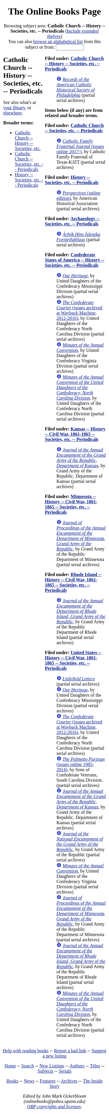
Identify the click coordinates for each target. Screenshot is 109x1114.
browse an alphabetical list (58, 41)
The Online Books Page (54, 11)
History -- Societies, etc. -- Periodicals (29, 180)
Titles (95, 1065)
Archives (69, 1080)
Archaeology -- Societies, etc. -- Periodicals (72, 221)
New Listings (51, 1065)
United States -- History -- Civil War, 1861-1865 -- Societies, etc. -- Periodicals (73, 660)
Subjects (45, 1071)
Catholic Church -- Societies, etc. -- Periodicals (29, 161)
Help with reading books (26, 1050)
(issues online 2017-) (80, 146)
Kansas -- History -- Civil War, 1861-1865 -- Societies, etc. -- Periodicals (75, 434)
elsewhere (12, 112)
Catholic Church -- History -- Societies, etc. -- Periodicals (74, 63)
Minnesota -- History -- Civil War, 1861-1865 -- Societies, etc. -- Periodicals (71, 504)
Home (10, 1065)
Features (48, 1080)
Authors (77, 1065)
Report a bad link (70, 1050)
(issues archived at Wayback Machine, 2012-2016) (79, 310)
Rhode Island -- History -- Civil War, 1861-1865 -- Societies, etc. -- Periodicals (73, 582)
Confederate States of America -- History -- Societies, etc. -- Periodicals (74, 260)
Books (12, 1080)
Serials (65, 1071)
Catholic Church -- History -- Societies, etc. (27, 140)
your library (14, 107)
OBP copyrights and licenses (54, 1106)
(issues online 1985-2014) (80, 764)
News (29, 1080)
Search (27, 1065)
